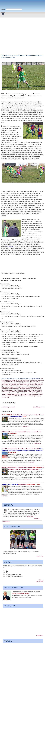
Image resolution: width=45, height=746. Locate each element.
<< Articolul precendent (8, 407)
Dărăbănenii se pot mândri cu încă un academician (26, 592)
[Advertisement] (16, 34)
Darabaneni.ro (9, 4)
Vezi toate (37, 518)
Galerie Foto (40, 556)
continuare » (26, 426)
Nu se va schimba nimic (13, 574)
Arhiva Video (39, 635)
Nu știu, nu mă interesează (14, 576)
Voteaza (41, 580)
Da (7, 571)
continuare (30, 516)
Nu (7, 573)
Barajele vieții (21, 484)
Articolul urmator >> (38, 407)
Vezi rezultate (39, 581)
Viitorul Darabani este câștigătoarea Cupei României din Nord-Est (22, 450)
